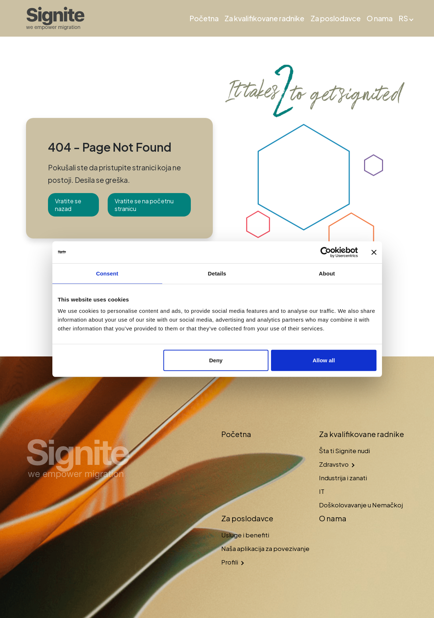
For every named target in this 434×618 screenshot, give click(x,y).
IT (321, 491)
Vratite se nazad (68, 204)
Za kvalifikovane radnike (264, 18)
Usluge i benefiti (245, 535)
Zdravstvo (334, 464)
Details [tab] (217, 273)
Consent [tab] (107, 273)
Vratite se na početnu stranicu (144, 204)
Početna (204, 18)
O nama (380, 18)
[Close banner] (373, 252)
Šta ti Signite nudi (344, 451)
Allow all (324, 360)
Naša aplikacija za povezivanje (265, 548)
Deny (216, 360)
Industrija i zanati (343, 478)
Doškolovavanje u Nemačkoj (361, 505)
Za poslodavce (336, 18)
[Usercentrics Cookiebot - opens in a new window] (326, 252)
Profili (229, 562)
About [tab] (327, 273)
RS (403, 18)
